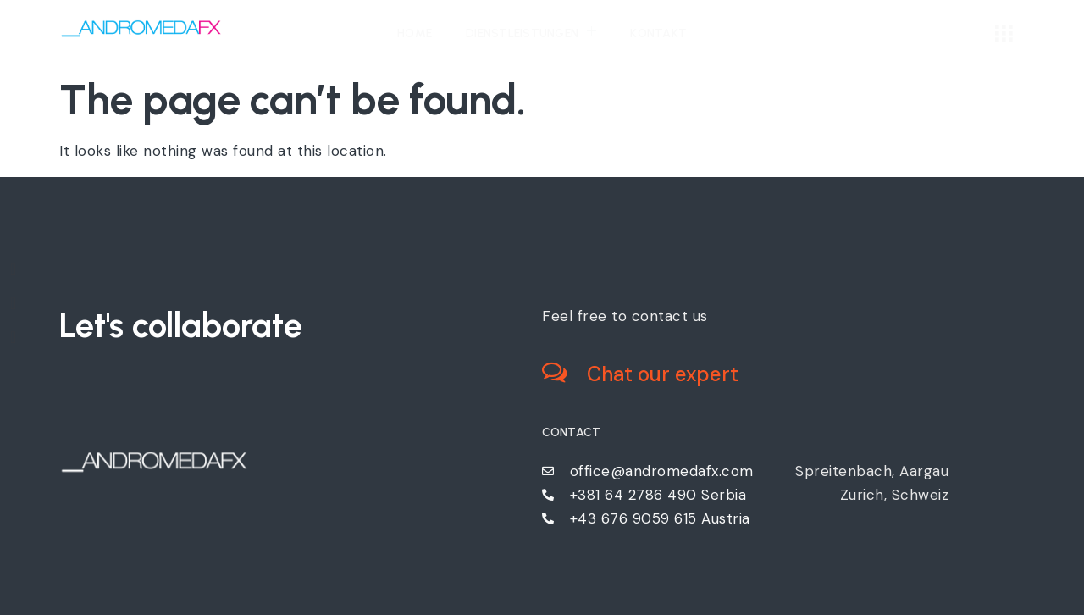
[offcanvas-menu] (1004, 34)
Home (414, 33)
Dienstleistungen (531, 32)
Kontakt (658, 33)
